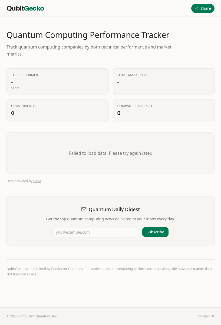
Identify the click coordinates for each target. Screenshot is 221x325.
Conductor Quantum (67, 268)
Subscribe (155, 231)
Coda (37, 181)
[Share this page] (203, 8)
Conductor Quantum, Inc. (38, 316)
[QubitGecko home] (25, 8)
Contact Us (206, 316)
